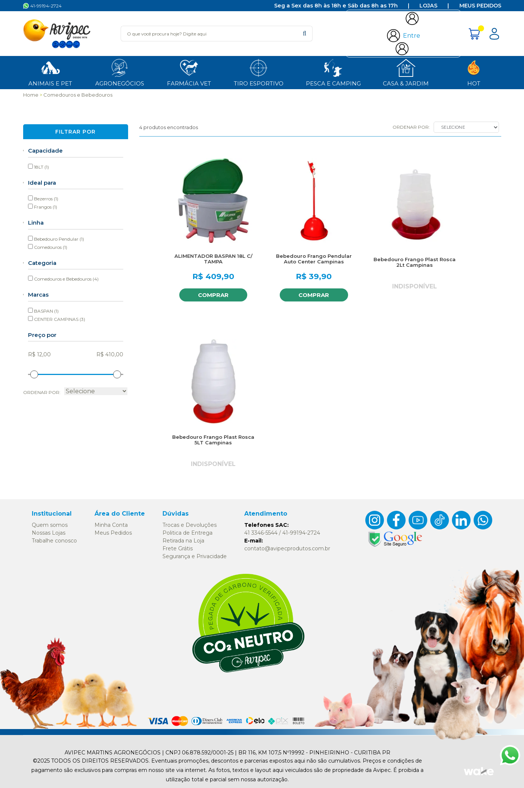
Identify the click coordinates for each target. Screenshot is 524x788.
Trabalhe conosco (54, 540)
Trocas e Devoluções (189, 525)
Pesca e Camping (333, 72)
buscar (304, 33)
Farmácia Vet (189, 72)
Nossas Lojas (48, 532)
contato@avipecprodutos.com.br (287, 548)
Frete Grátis (177, 548)
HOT (474, 72)
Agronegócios (119, 72)
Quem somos (50, 525)
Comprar (212, 294)
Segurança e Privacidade (194, 556)
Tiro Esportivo (258, 72)
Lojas (428, 5)
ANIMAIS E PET (50, 72)
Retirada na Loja (183, 540)
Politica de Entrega (187, 532)
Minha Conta (111, 525)
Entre (411, 35)
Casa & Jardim (406, 72)
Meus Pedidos (480, 5)
